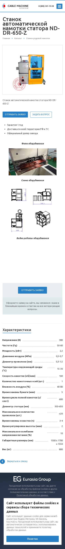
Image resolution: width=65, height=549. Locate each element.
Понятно (32, 538)
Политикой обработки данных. (33, 495)
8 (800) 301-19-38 (46, 6)
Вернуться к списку (13, 461)
